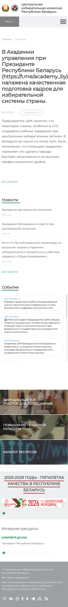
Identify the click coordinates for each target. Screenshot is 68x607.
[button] (63, 22)
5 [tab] (24, 552)
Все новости (10, 272)
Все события (10, 181)
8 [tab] (39, 552)
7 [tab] (34, 552)
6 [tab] (29, 552)
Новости (10, 200)
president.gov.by (14, 537)
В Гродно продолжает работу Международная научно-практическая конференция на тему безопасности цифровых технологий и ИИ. (30, 304)
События (10, 287)
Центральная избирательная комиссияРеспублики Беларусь (41, 8)
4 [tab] (19, 552)
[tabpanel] (34, 503)
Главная (6, 39)
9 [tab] (44, 552)
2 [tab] (9, 552)
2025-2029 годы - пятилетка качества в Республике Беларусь (34, 483)
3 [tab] (14, 552)
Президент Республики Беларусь (23, 543)
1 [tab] (3, 513)
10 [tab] (49, 552)
